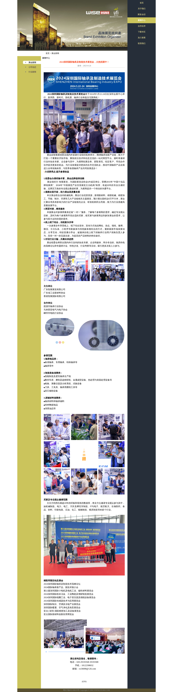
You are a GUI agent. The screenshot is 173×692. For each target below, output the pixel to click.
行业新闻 (32, 72)
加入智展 (141, 38)
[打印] (84, 682)
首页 (47, 53)
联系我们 (141, 43)
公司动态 (32, 67)
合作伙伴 (141, 26)
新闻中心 (141, 20)
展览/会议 (142, 14)
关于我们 (141, 9)
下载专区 (141, 32)
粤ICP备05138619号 (71, 690)
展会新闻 (32, 62)
